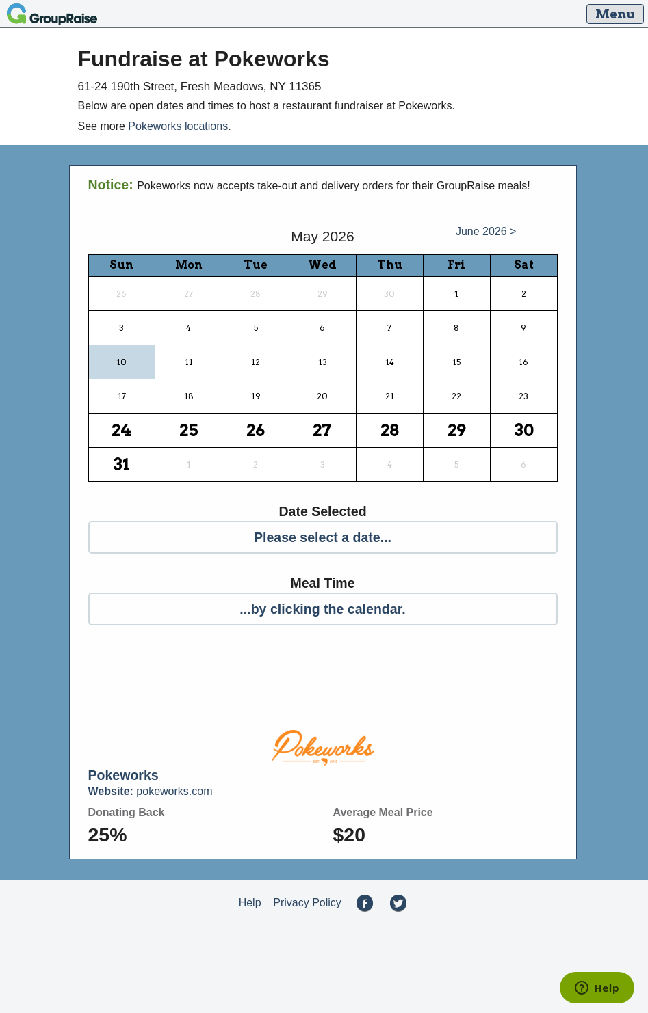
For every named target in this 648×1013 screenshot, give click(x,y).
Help (250, 902)
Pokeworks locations (178, 126)
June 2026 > (486, 231)
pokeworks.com (150, 791)
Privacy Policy (307, 902)
